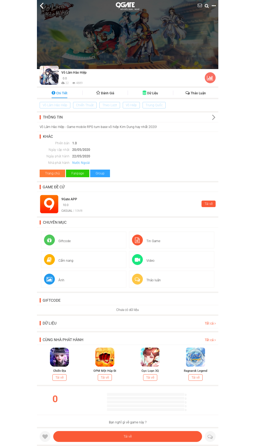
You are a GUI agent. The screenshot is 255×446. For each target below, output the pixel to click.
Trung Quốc (154, 105)
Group (100, 173)
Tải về (128, 436)
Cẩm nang (58, 261)
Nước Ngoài (81, 163)
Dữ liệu (150, 93)
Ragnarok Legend (195, 371)
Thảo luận (195, 93)
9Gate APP (69, 199)
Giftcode (57, 241)
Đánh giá (105, 93)
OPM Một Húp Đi (104, 371)
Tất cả (210, 323)
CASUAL (67, 211)
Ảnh (54, 280)
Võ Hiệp (131, 105)
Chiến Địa (59, 371)
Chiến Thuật (85, 105)
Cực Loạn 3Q (150, 371)
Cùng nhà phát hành (63, 340)
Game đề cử (54, 187)
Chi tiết (59, 93)
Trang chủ (52, 173)
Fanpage (77, 173)
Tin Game (146, 241)
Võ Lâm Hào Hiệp (74, 72)
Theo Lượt (109, 105)
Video (143, 261)
